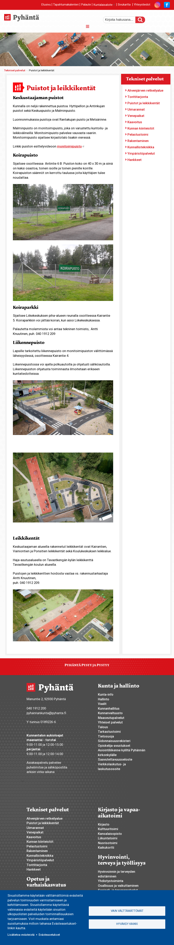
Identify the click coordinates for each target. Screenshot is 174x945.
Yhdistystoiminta (110, 881)
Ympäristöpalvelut (141, 153)
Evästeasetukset (49, 934)
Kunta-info (105, 694)
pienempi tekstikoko (166, 18)
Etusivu (46, 5)
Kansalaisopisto (110, 834)
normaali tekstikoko (160, 18)
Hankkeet (134, 160)
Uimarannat (136, 109)
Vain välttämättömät (127, 910)
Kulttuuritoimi (108, 829)
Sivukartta (124, 5)
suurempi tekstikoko (153, 18)
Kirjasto (103, 824)
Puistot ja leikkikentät (143, 103)
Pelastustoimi (137, 134)
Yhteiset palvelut (110, 722)
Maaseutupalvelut (111, 718)
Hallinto (103, 699)
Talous (103, 727)
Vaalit (102, 704)
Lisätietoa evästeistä (21, 934)
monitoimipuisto (71, 146)
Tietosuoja (106, 736)
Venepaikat (135, 116)
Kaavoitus (134, 122)
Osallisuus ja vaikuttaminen (118, 886)
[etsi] (122, 19)
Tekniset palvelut (14, 70)
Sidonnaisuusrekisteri (114, 741)
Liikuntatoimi (107, 838)
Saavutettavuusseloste (115, 759)
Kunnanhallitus (109, 708)
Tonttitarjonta (137, 97)
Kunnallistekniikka (140, 147)
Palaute (86, 5)
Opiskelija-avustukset (114, 746)
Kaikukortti (106, 847)
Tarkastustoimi (109, 732)
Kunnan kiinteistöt (140, 128)
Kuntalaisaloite (104, 5)
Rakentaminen (138, 141)
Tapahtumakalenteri (66, 5)
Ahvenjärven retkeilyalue (145, 90)
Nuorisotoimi (107, 843)
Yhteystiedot (142, 5)
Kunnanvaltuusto (110, 713)
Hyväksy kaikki (127, 923)
